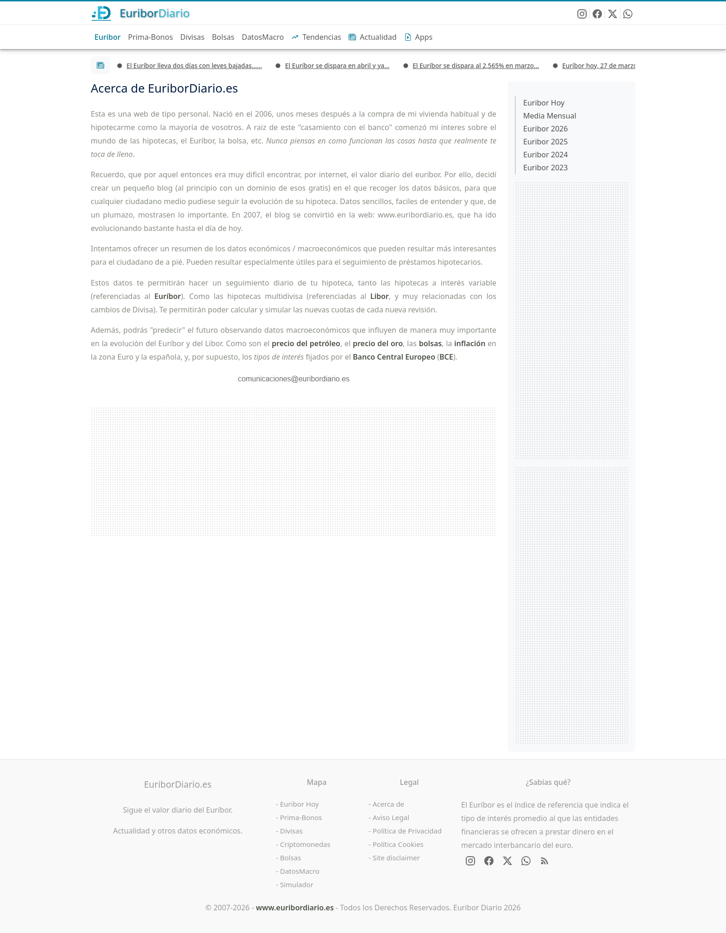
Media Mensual (549, 116)
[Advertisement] (293, 471)
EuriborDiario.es (178, 784)
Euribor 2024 (545, 154)
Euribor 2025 (545, 142)
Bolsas (223, 37)
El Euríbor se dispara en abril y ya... (337, 65)
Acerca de (388, 804)
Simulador (296, 884)
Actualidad (372, 37)
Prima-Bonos (150, 37)
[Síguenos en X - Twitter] (612, 13)
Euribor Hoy (543, 103)
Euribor (107, 37)
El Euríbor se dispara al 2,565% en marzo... (476, 65)
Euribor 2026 (545, 129)
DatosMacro (263, 37)
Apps (418, 37)
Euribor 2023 (545, 167)
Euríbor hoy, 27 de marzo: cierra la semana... (628, 65)
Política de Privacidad (407, 830)
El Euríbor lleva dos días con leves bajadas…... (194, 65)
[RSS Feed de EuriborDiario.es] (544, 861)
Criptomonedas (305, 844)
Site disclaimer (396, 857)
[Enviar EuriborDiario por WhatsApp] (627, 13)
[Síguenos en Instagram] (582, 13)
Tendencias (316, 37)
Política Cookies (398, 844)
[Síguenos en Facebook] (597, 13)
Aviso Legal (391, 817)
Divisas (192, 37)
